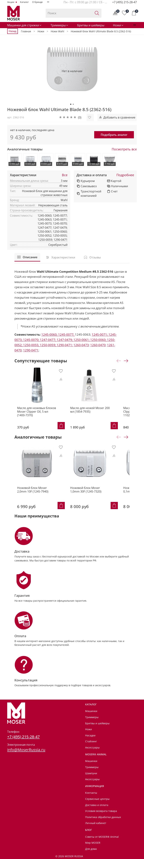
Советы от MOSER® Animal (102, 836)
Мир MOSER (92, 842)
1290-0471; (65, 345)
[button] (70, 117)
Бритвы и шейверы (90, 25)
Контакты (91, 792)
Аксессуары (92, 747)
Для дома (91, 849)
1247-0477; (48, 340)
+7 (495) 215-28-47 (124, 2)
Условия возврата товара (101, 811)
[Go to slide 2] (73, 104)
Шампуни (91, 773)
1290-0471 (30, 350)
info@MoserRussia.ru (26, 749)
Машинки (91, 711)
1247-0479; (65, 340)
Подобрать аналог (114, 135)
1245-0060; (49, 334)
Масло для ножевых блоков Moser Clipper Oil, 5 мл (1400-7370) (34, 418)
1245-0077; (66, 334)
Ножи (118, 25)
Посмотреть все (124, 149)
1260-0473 (81, 345)
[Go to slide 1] (70, 104)
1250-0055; (31, 345)
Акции (11, 2)
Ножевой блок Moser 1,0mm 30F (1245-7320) (97, 500)
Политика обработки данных (103, 817)
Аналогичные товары (25, 149)
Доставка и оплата (92, 175)
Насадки (90, 735)
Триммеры (60, 25)
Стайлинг (91, 741)
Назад (12, 31)
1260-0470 (98, 345)
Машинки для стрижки (24, 25)
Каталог (24, 2)
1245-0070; (31, 340)
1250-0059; (48, 345)
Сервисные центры (97, 799)
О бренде (37, 2)
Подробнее (125, 175)
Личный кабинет (95, 823)
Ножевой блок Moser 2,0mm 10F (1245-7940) (37, 500)
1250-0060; (98, 340)
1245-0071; (100, 334)
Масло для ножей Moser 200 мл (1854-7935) (97, 416)
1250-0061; (81, 340)
